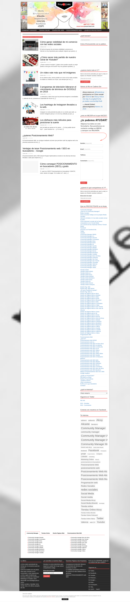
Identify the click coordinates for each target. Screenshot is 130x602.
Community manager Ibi (34, 544)
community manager (90, 432)
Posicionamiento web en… (87, 342)
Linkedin (84, 456)
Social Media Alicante (89, 503)
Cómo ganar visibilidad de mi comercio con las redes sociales (58, 43)
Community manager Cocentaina (36, 539)
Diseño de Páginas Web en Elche (89, 298)
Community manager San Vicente (79, 539)
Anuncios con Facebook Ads (88, 229)
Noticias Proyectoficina (86, 379)
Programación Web (85, 334)
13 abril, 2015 (42, 109)
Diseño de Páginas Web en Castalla (90, 329)
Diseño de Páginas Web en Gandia (90, 328)
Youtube (82, 233)
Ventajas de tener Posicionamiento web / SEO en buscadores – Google (46, 149)
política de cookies (50, 596)
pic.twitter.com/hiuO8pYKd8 (92, 101)
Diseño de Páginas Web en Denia (89, 315)
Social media (87, 497)
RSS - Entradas (84, 403)
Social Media (87, 493)
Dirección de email (86, 196)
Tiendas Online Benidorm (87, 278)
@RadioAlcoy (99, 92)
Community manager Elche (35, 542)
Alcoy (99, 420)
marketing (91, 456)
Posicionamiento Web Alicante (96, 475)
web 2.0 (92, 522)
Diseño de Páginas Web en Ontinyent (90, 321)
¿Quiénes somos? (85, 380)
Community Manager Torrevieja (89, 262)
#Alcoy (96, 97)
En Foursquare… (93, 584)
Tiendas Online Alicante (87, 276)
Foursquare (103, 451)
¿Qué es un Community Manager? (90, 211)
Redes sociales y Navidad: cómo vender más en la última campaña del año (30, 585)
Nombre (86, 143)
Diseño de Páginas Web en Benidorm (90, 323)
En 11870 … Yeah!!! (94, 589)
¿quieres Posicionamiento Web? (38, 135)
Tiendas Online (44, 30)
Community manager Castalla (36, 552)
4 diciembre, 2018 (43, 46)
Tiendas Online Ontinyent (87, 284)
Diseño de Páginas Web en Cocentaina (91, 303)
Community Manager (29, 30)
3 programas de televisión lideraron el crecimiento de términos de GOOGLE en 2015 (58, 89)
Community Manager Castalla (88, 254)
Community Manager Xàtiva (88, 267)
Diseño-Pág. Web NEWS (87, 288)
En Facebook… (93, 573)
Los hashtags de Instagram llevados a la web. (58, 105)
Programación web (89, 483)
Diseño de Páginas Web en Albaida (90, 320)
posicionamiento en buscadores (90, 462)
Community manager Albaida (35, 547)
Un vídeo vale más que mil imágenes (58, 72)
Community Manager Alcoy (87, 241)
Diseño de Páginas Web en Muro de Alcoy (92, 318)
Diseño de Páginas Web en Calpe (89, 305)
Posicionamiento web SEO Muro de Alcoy (92, 368)
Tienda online (87, 506)
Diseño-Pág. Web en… (86, 292)
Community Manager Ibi (87, 244)
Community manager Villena (78, 549)
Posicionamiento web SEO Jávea (89, 352)
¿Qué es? (83, 338)
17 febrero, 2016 (43, 94)
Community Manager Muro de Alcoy (90, 256)
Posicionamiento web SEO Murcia (89, 365)
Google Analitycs (85, 373)
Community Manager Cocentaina (89, 239)
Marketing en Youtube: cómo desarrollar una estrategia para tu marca (30, 580)
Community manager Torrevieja (79, 546)
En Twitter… (92, 571)
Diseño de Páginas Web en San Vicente (91, 306)
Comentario (87, 160)
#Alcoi (101, 97)
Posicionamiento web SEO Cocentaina (91, 366)
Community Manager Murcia (88, 251)
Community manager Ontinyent (79, 541)
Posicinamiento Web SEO (74, 533)
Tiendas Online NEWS (86, 271)
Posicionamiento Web (74, 30)
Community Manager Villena (88, 265)
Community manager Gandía (35, 546)
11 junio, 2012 (25, 153)
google (83, 454)
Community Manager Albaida (88, 247)
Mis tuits (82, 400)
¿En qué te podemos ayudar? (88, 290)
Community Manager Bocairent (89, 252)
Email (85, 149)
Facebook (83, 228)
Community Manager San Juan (89, 259)
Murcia (97, 459)
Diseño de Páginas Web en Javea (89, 311)
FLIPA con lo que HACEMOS (88, 384)
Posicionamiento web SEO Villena (89, 350)
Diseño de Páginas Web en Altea (89, 297)
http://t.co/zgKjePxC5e (93, 99)
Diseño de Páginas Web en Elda (89, 302)
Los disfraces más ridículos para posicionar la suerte (55, 121)
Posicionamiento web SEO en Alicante (91, 345)
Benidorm (94, 424)
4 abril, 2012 (42, 168)
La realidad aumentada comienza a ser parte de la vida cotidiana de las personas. (76, 571)
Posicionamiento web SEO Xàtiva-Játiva (91, 353)
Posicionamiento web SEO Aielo (89, 360)
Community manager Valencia (78, 547)
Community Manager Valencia (88, 264)
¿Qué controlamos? (85, 382)
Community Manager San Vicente (89, 260)
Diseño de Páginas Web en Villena (90, 326)
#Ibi (84, 99)
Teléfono (82, 155)
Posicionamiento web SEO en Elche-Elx (91, 347)
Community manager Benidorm (36, 549)
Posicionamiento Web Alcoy (95, 471)
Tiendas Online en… (86, 273)
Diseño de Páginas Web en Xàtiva (89, 333)
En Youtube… (92, 575)
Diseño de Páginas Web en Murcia (90, 316)
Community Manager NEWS (88, 234)
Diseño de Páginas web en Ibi (88, 313)
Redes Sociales (84, 213)
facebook (84, 451)
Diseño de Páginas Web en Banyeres (90, 324)
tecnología (101, 503)
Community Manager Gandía (88, 246)
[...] (76, 51)
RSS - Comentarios (85, 405)
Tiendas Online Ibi (85, 281)
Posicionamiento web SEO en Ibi (89, 348)
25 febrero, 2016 (43, 75)
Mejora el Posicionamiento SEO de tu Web (92, 371)
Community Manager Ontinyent (89, 257)
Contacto (82, 385)
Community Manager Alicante (88, 237)
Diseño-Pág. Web (58, 30)
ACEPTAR (65, 599)
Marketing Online (87, 459)
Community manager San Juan (79, 542)
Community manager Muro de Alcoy (80, 537)
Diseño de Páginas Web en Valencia (90, 331)
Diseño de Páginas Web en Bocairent (90, 300)
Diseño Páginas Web (58, 533)
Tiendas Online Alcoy (86, 274)
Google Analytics (91, 453)
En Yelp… (91, 587)
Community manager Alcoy (35, 541)
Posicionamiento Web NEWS (88, 340)
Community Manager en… (87, 236)
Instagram (99, 454)
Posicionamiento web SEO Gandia (90, 355)
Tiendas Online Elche (86, 279)
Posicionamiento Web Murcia (96, 479)
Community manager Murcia (78, 544)
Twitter (82, 231)
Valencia (84, 522)
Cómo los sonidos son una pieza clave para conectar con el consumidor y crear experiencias (30, 571)
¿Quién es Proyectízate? (93, 30)
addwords (91, 420)
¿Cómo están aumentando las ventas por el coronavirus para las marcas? (30, 566)
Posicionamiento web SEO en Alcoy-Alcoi (92, 343)
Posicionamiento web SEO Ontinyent (90, 363)
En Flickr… (92, 582)
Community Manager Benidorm (89, 249)
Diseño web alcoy (86, 447)
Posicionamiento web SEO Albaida (90, 361)
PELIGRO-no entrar (85, 377)
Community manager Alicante (35, 537)
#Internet (88, 97)
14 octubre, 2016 (43, 62)
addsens (84, 420)
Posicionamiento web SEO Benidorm (90, 370)
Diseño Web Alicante (98, 447)
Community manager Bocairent (36, 551)
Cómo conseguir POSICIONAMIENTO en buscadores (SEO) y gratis (58, 165)
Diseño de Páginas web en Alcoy (89, 293)
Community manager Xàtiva (78, 551)
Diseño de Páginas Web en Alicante (90, 295)
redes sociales (89, 489)
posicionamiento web (90, 468)
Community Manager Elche (88, 242)
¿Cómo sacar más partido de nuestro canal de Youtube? (58, 58)
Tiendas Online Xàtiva (88, 518)
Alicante (85, 424)
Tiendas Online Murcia (86, 283)
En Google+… (93, 580)
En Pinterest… (93, 577)
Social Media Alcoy (88, 500)
